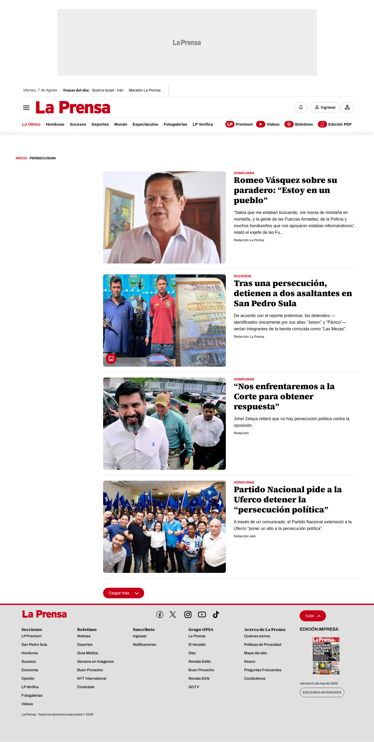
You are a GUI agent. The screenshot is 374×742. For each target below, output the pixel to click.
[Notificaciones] (300, 107)
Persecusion (43, 158)
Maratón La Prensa (145, 90)
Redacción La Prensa (249, 240)
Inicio (21, 158)
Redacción (241, 433)
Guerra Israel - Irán (108, 90)
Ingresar (328, 107)
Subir (312, 616)
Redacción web (245, 536)
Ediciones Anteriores (322, 693)
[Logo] (59, 108)
